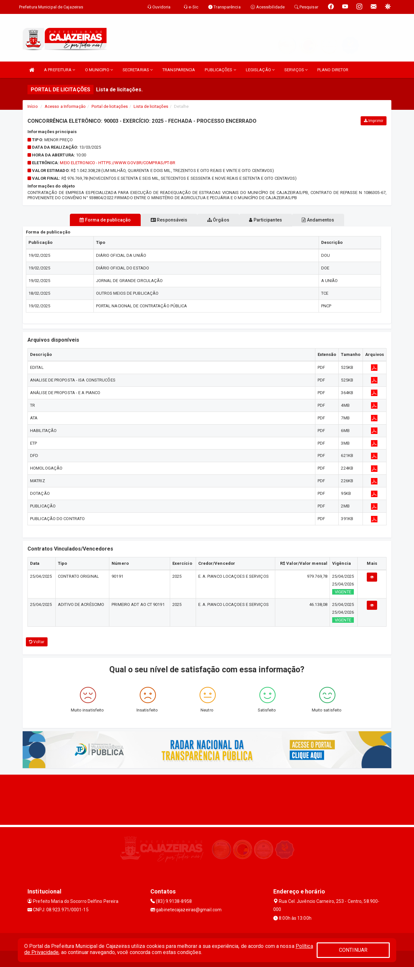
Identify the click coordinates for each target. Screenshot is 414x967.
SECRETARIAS (138, 69)
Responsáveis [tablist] (162, 219)
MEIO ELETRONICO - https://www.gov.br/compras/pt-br (117, 162)
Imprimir (373, 121)
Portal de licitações (110, 106)
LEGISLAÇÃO (260, 69)
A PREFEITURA (59, 69)
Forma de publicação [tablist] (90, 219)
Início (32, 106)
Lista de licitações (151, 106)
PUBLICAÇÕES (220, 69)
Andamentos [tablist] (332, 219)
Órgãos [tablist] (218, 219)
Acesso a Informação (65, 106)
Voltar (36, 642)
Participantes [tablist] (272, 219)
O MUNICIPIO (99, 69)
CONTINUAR (353, 950)
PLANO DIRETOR (332, 69)
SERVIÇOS (296, 69)
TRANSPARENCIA (178, 69)
